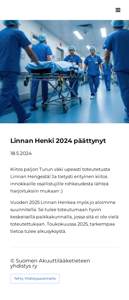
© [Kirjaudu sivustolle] (13, 261)
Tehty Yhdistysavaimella (35, 278)
